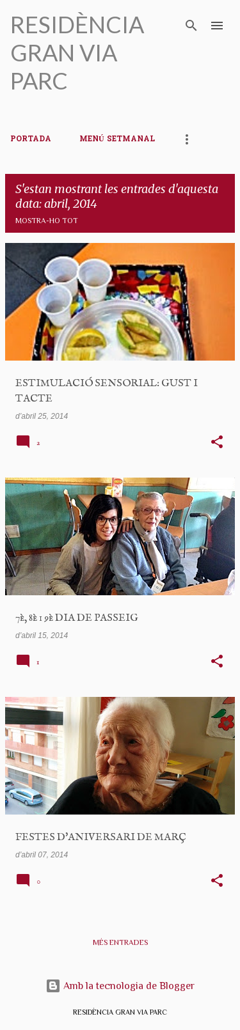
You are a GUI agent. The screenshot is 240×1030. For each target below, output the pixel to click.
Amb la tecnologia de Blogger (120, 986)
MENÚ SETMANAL (117, 139)
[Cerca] (191, 25)
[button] (217, 443)
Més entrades (120, 942)
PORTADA (30, 139)
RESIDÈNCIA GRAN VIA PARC (77, 52)
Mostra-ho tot (46, 220)
